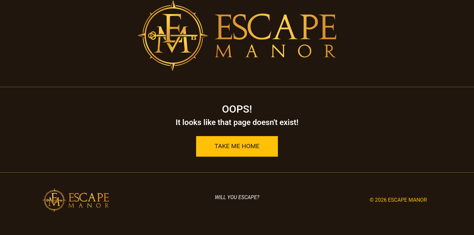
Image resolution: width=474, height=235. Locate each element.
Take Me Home (237, 146)
